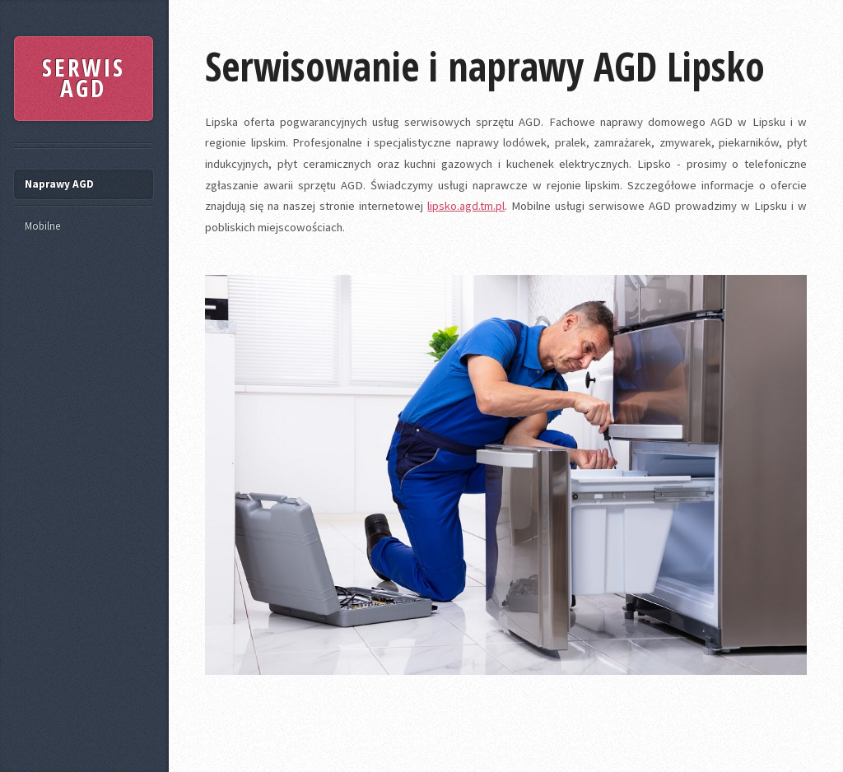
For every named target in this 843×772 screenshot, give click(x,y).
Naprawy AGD (59, 184)
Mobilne (42, 226)
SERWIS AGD (83, 78)
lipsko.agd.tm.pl (466, 205)
